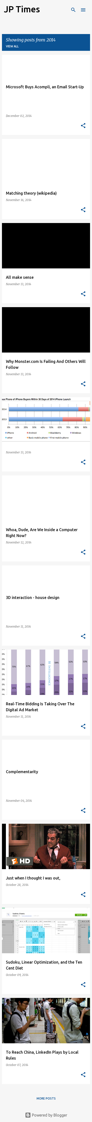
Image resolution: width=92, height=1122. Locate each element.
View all (12, 46)
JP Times (22, 9)
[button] (83, 126)
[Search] (73, 10)
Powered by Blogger (46, 1115)
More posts (46, 1098)
